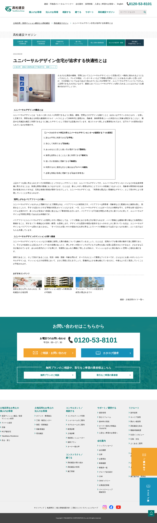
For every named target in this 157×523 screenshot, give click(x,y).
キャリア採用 (135, 417)
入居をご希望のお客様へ (105, 4)
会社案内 (79, 4)
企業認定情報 (104, 485)
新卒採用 (133, 413)
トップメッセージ (106, 446)
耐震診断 (71, 429)
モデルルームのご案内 (76, 425)
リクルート (134, 408)
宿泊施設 (39, 433)
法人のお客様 (52, 12)
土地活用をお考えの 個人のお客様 (9, 409)
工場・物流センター (44, 420)
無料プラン (72, 442)
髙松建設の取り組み (75, 463)
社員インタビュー (137, 435)
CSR (101, 476)
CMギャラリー (104, 481)
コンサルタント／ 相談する (74, 409)
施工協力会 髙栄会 (138, 476)
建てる (78, 12)
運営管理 (102, 413)
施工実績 (71, 471)
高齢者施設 (40, 429)
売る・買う (6, 440)
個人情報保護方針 (63, 508)
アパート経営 (7, 423)
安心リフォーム (105, 417)
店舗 (3, 427)
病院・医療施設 (42, 425)
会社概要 (102, 450)
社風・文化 (134, 439)
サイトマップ (39, 508)
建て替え (78, 43)
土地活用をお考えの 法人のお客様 (44, 409)
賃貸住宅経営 (41, 43)
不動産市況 (59, 43)
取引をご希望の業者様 (107, 375)
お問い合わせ (135, 463)
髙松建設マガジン (106, 12)
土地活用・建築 (22, 43)
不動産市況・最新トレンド (46, 67)
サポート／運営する (106, 408)
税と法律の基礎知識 (97, 42)
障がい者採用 (135, 421)
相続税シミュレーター (76, 438)
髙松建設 (134, 43)
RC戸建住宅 (6, 432)
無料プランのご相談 (49, 375)
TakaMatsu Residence (10, 436)
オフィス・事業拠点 (44, 416)
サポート (89, 12)
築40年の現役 (104, 421)
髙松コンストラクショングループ (85, 508)
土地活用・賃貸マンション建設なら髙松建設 (31, 23)
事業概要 (102, 463)
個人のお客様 (35, 12)
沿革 (100, 454)
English (120, 4)
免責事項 (50, 508)
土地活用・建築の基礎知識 (24, 67)
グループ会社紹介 (106, 472)
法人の (116, 43)
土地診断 (71, 433)
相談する (66, 12)
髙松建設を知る (136, 426)
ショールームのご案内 (76, 420)
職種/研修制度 (135, 430)
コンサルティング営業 (76, 416)
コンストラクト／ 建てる (74, 456)
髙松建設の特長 (74, 467)
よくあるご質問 (136, 443)
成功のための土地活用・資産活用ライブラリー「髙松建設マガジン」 (139, 455)
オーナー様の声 (74, 447)
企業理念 (102, 459)
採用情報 (88, 4)
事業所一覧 (103, 468)
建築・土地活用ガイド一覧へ (132, 299)
